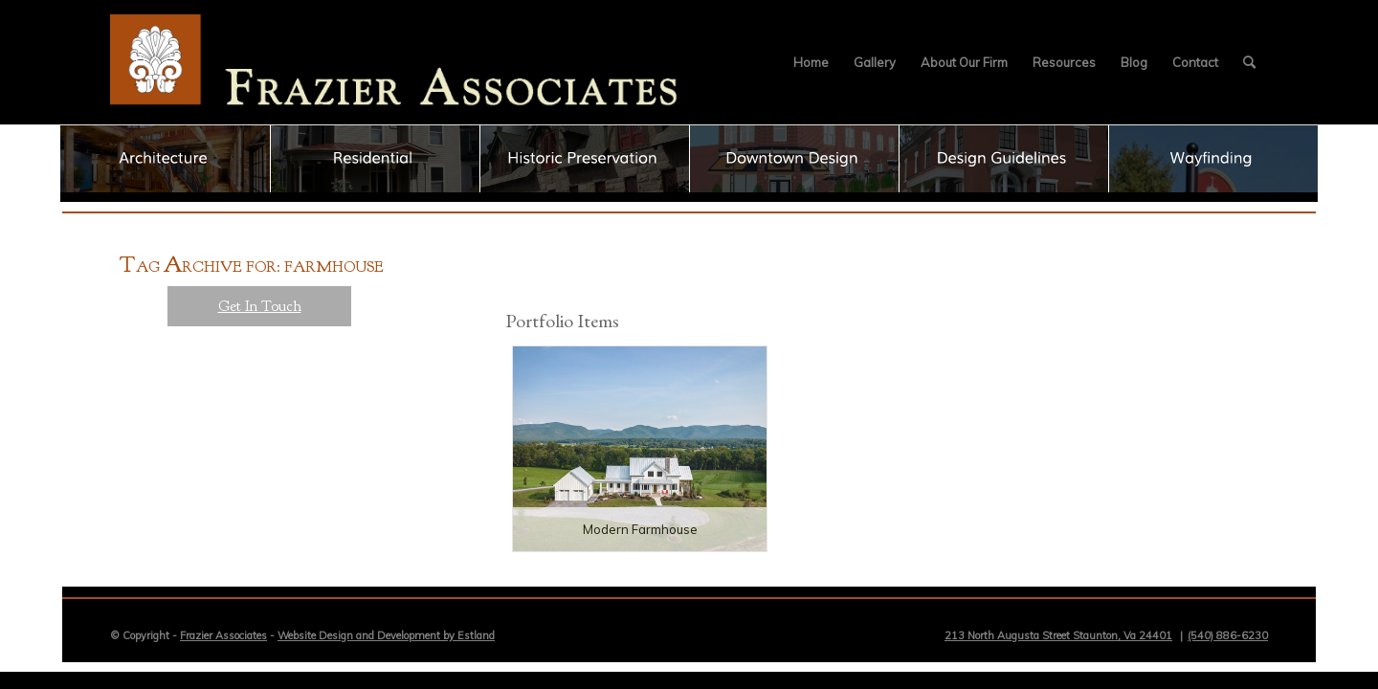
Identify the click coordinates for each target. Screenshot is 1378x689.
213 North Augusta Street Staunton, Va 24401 (1058, 635)
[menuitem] (811, 62)
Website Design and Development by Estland (386, 635)
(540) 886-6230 (1228, 635)
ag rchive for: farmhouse (252, 267)
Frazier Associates (223, 635)
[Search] (1249, 62)
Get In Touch (259, 306)
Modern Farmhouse (640, 529)
